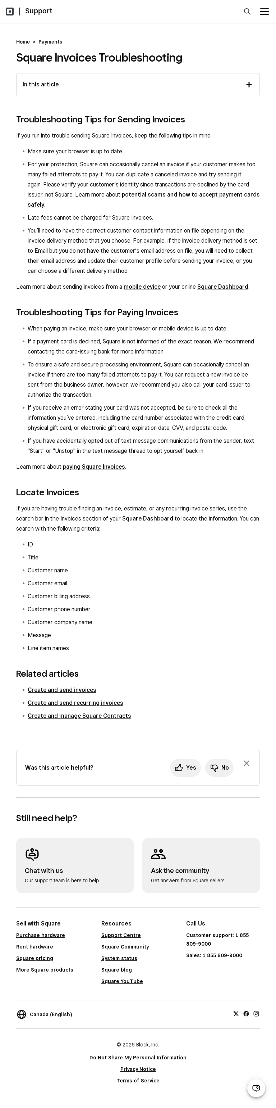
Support (38, 10)
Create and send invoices (62, 689)
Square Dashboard (222, 286)
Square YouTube (122, 981)
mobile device (142, 286)
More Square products (44, 970)
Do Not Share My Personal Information (138, 1057)
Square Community (125, 947)
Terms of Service (138, 1081)
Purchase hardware (40, 935)
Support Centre (121, 935)
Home (23, 42)
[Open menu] (264, 11)
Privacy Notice (138, 1069)
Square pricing (34, 958)
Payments (50, 42)
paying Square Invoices (94, 466)
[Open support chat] (256, 1088)
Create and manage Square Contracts (79, 715)
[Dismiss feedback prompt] (246, 763)
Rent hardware (34, 947)
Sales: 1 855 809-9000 (214, 955)
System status (119, 958)
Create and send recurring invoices (75, 702)
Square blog (116, 970)
